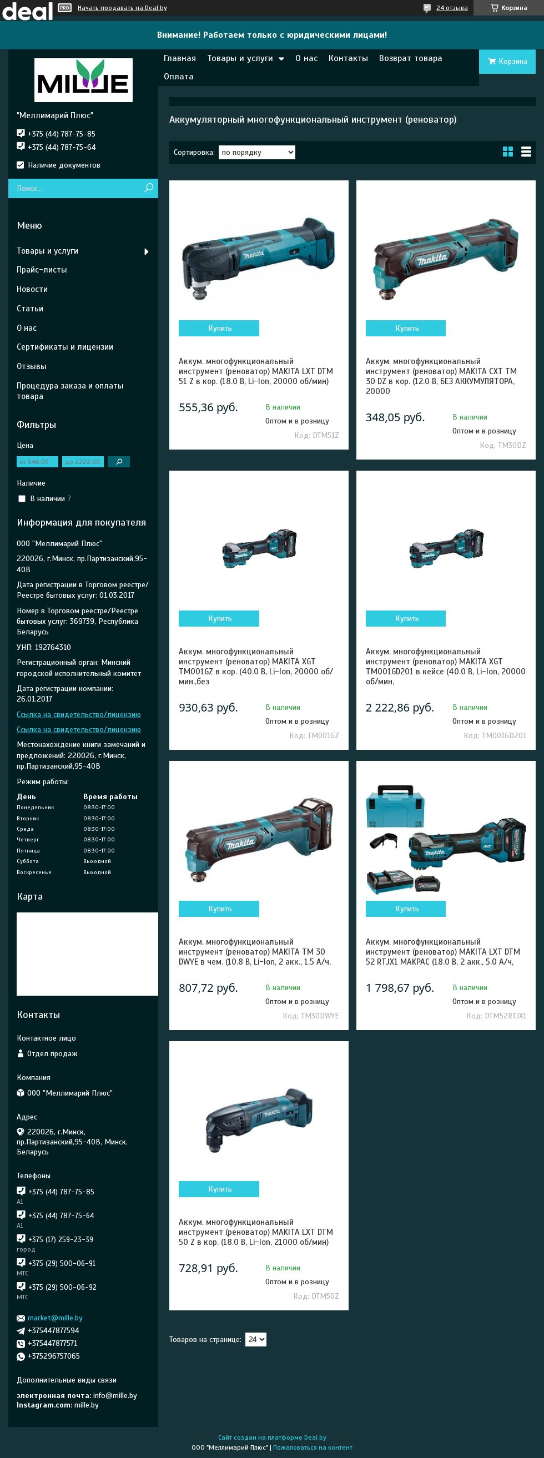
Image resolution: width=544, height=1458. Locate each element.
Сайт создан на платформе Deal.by (272, 1437)
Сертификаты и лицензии (65, 347)
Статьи (30, 309)
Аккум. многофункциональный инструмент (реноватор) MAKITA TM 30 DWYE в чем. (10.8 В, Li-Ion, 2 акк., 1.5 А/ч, (255, 952)
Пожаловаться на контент (312, 1447)
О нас (306, 58)
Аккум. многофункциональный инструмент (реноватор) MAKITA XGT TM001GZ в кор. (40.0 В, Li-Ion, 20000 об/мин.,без (256, 667)
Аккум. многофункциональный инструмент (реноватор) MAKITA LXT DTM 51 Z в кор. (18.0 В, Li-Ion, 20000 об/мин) (256, 371)
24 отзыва (452, 8)
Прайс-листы (42, 270)
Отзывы (32, 366)
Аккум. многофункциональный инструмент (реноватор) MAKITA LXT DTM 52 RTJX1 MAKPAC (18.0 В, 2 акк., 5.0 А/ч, (443, 952)
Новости (32, 289)
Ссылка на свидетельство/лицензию (79, 714)
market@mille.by (55, 1318)
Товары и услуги (240, 58)
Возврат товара (410, 58)
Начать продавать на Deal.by (122, 8)
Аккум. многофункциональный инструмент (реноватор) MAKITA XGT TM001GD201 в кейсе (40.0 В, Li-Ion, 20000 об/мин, (446, 667)
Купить (220, 328)
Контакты (348, 58)
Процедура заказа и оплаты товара (70, 391)
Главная (180, 58)
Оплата (179, 76)
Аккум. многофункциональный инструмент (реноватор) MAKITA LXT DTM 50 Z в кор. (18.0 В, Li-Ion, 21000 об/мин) (256, 1232)
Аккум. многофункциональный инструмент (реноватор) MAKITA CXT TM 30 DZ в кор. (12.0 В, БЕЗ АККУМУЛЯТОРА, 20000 (441, 376)
